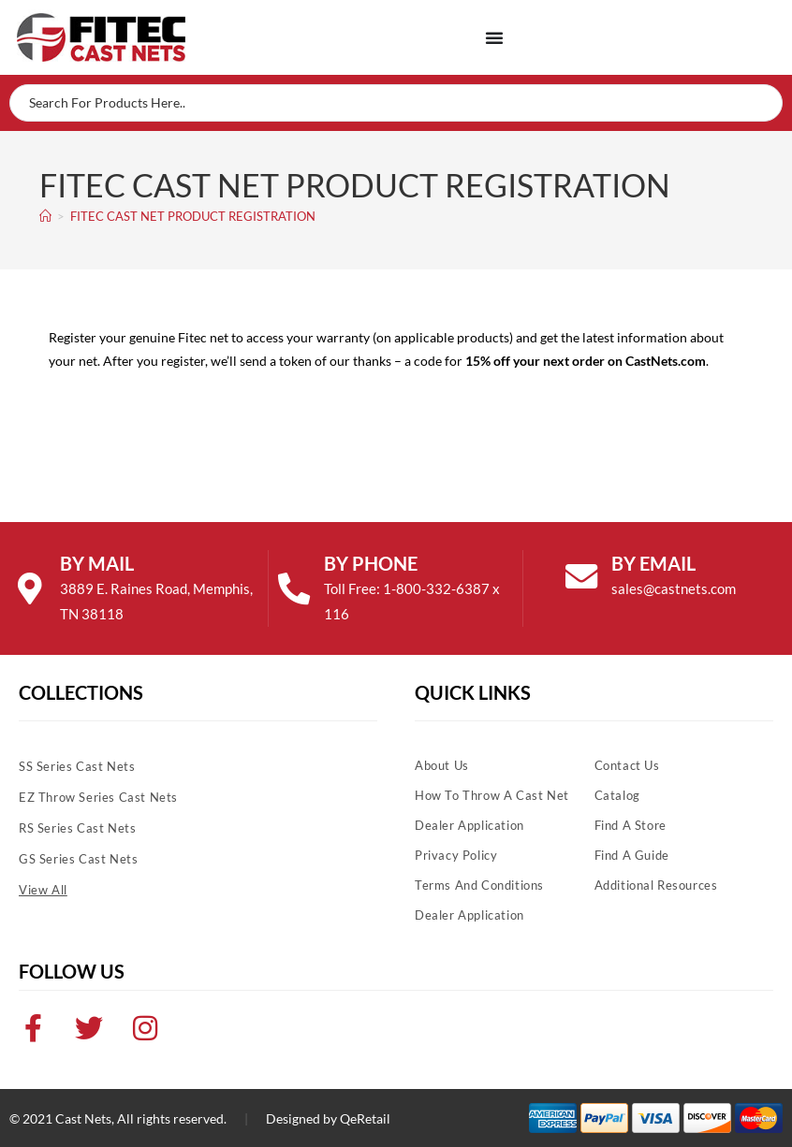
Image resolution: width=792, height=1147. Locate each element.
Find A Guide (631, 855)
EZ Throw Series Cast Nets (98, 797)
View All (43, 889)
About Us (442, 765)
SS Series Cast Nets (77, 766)
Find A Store (630, 825)
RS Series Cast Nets (77, 827)
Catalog (617, 795)
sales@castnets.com (676, 588)
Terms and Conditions (479, 885)
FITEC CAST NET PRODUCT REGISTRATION (192, 216)
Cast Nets (83, 1118)
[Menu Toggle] (494, 37)
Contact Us (627, 765)
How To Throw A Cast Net (492, 795)
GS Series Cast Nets (78, 858)
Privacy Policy (456, 855)
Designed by (301, 1118)
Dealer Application (469, 825)
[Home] (45, 216)
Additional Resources (656, 885)
